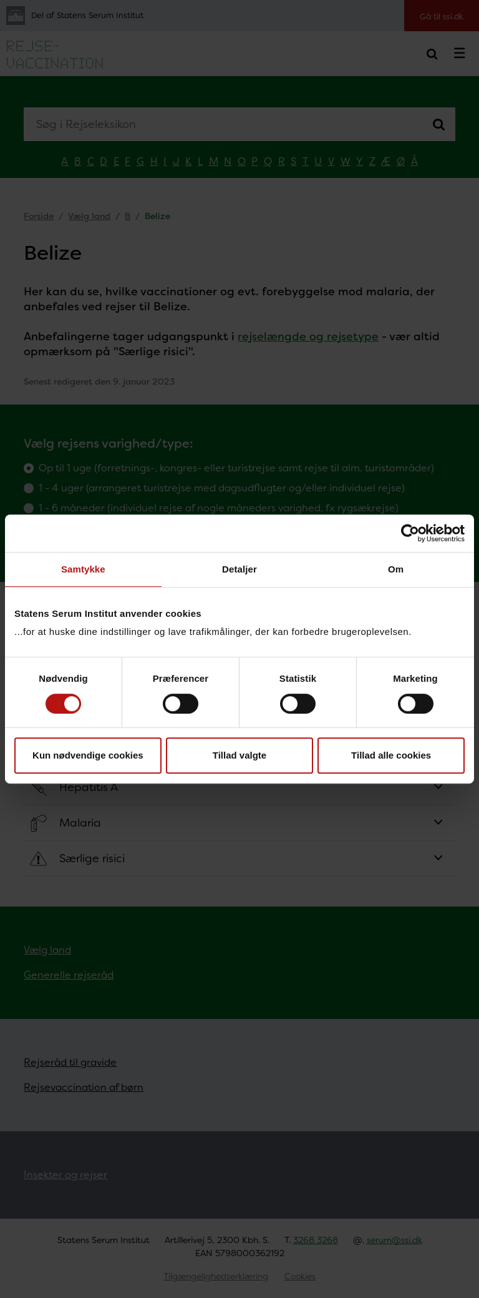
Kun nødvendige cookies (87, 755)
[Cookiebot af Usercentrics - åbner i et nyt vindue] (410, 533)
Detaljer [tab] (239, 569)
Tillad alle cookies (391, 755)
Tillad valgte (239, 755)
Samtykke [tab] (83, 569)
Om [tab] (396, 569)
